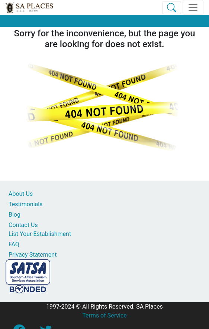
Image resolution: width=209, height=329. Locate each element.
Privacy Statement (33, 254)
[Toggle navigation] (193, 7)
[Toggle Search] (171, 7)
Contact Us (23, 224)
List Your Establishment (40, 233)
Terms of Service (104, 315)
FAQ (14, 244)
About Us (21, 193)
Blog (14, 214)
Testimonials (25, 204)
